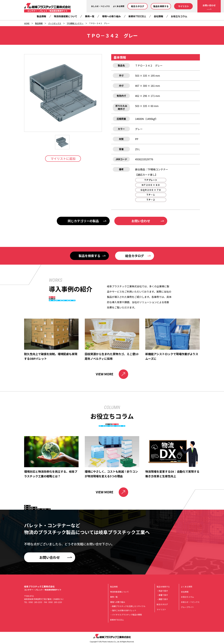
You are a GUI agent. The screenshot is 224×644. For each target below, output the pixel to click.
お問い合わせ (209, 5)
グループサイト (187, 607)
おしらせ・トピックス (100, 6)
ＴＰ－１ (150, 194)
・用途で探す (162, 590)
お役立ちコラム (179, 16)
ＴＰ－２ (150, 199)
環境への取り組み (111, 16)
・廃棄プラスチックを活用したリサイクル (127, 606)
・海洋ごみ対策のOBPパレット (123, 610)
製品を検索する (160, 6)
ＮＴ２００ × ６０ (150, 184)
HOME (26, 23)
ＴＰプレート (150, 179)
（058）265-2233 (34, 602)
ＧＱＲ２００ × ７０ (150, 189)
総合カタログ (137, 6)
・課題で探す (162, 599)
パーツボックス (54, 23)
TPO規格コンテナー (75, 23)
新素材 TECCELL (137, 16)
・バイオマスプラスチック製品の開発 (126, 614)
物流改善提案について (65, 16)
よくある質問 (118, 6)
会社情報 (158, 16)
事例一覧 (89, 16)
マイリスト (183, 6)
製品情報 (41, 16)
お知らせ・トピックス (190, 602)
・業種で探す (162, 595)
